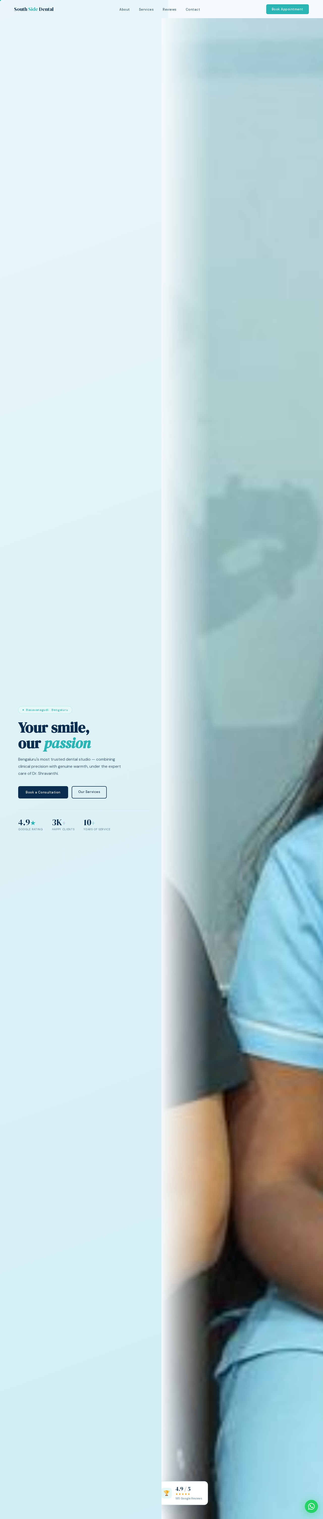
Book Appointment (287, 9)
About (124, 9)
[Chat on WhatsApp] (311, 1506)
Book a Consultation (43, 793)
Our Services (89, 792)
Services (146, 9)
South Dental (33, 9)
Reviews (170, 9)
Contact (193, 9)
